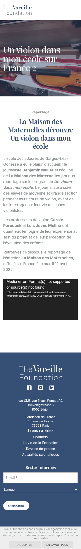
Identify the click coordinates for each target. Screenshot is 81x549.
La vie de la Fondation (40, 443)
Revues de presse (40, 449)
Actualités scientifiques (40, 454)
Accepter (24, 544)
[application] (40, 299)
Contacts (40, 437)
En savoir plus (57, 544)
